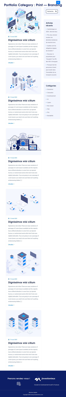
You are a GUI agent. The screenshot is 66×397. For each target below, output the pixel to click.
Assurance (50, 89)
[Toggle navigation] (58, 2)
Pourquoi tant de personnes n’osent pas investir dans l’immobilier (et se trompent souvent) (51, 70)
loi (48, 99)
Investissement (51, 96)
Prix (48, 112)
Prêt (48, 109)
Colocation (50, 92)
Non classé (50, 106)
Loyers (49, 102)
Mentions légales (33, 392)
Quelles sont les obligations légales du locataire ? (51, 48)
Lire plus (11, 62)
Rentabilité (50, 115)
